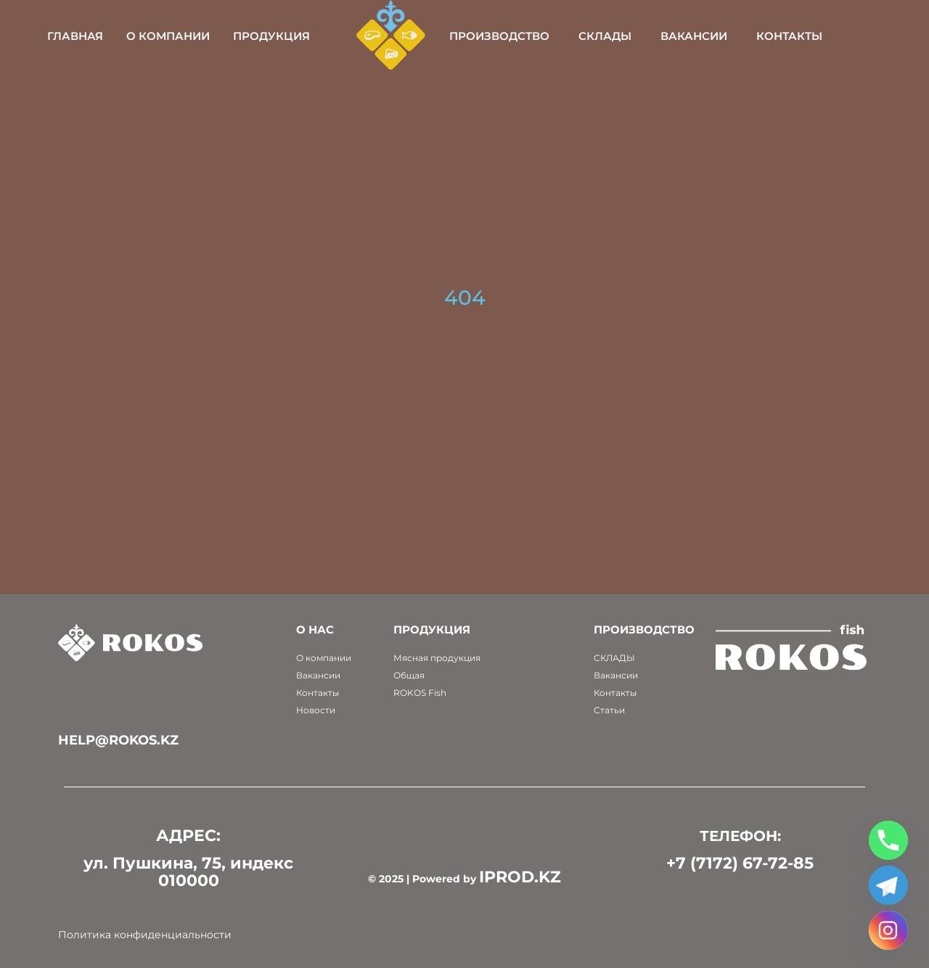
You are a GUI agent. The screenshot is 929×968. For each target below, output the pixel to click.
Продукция (312, 36)
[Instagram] (888, 930)
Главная (116, 36)
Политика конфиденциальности (145, 934)
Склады (645, 36)
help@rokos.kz (118, 740)
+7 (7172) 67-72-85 (740, 863)
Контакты (830, 36)
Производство (540, 36)
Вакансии (734, 36)
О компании (209, 36)
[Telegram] (888, 885)
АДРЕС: (188, 835)
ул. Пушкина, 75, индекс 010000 (188, 871)
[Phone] (888, 840)
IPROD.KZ (520, 877)
